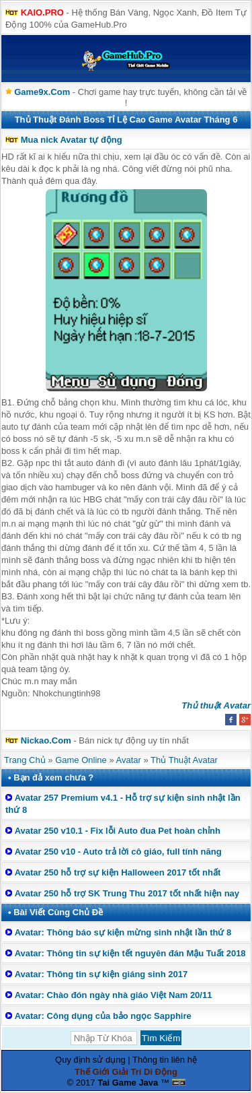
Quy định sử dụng (90, 1060)
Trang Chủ (25, 760)
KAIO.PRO (42, 12)
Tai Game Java (127, 1083)
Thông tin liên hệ (164, 1060)
